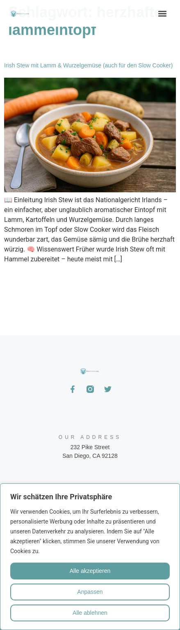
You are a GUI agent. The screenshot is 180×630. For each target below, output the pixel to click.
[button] (162, 13)
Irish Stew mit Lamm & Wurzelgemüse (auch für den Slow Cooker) (88, 65)
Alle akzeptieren (90, 571)
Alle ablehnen (90, 612)
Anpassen (90, 591)
